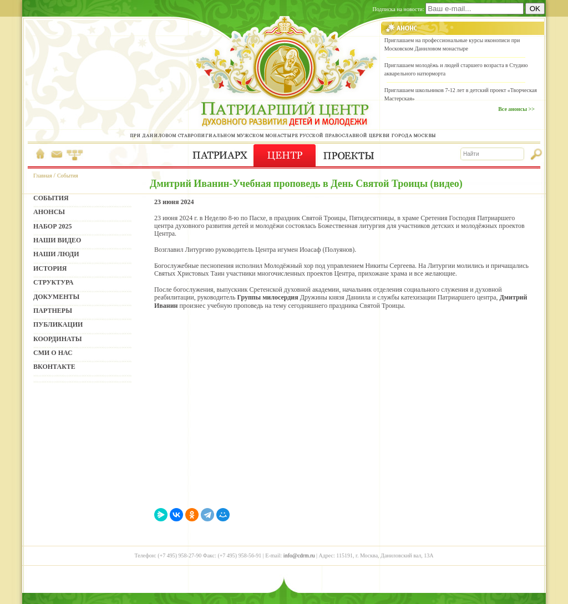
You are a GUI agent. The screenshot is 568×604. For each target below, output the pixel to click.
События (67, 175)
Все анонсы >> (516, 109)
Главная (42, 175)
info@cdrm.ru (299, 555)
